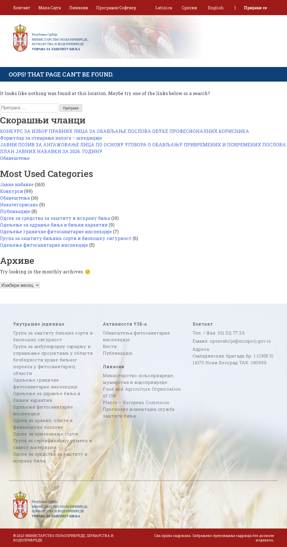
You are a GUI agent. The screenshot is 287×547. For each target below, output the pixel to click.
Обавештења (15, 198)
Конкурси (11, 191)
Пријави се (255, 7)
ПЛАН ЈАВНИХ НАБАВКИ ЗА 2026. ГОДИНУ (51, 151)
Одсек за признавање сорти (45, 434)
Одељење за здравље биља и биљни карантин (54, 225)
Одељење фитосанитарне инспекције (44, 245)
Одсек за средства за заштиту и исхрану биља (55, 218)
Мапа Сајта (49, 7)
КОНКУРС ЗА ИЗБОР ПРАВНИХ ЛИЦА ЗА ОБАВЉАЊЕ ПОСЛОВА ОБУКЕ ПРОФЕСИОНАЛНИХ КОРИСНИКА (124, 131)
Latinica (163, 7)
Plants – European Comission (136, 402)
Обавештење (15, 158)
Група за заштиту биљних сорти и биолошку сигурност (65, 238)
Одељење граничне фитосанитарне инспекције (56, 231)
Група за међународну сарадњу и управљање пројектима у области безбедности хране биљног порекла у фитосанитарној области (53, 359)
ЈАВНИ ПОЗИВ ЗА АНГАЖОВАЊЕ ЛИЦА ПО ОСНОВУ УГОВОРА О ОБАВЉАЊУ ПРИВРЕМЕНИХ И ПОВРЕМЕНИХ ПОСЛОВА (143, 144)
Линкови (78, 7)
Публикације (15, 211)
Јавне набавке (17, 184)
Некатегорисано (19, 204)
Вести (110, 346)
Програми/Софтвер (116, 7)
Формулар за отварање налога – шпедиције (51, 138)
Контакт (21, 7)
